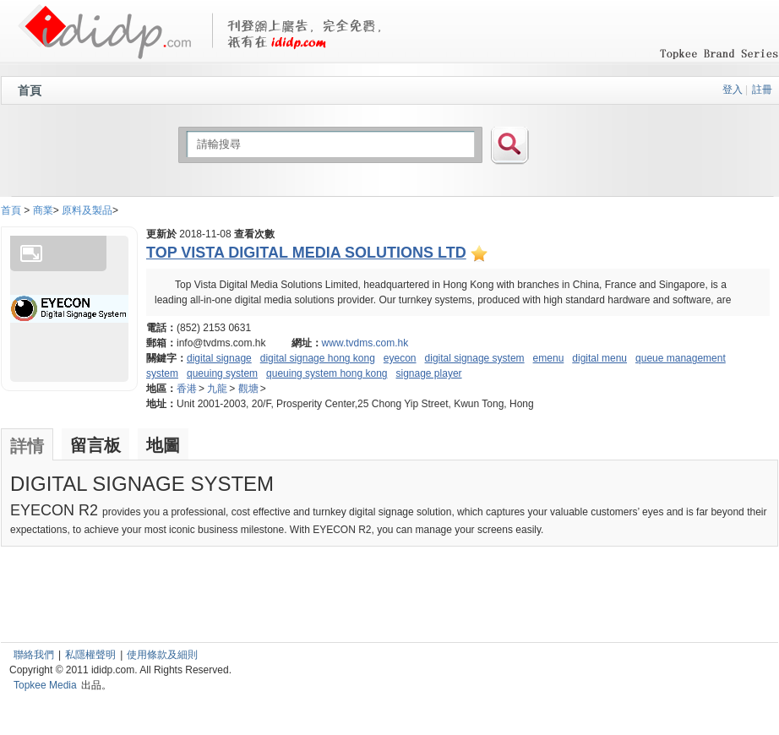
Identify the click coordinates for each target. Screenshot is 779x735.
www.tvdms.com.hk (365, 343)
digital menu (599, 358)
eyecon (400, 358)
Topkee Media (45, 685)
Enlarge (31, 253)
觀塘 (248, 389)
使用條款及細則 (162, 655)
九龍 (217, 389)
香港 (187, 389)
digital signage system (475, 358)
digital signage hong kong (317, 358)
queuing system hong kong (326, 373)
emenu (548, 358)
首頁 (29, 90)
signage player (429, 373)
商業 (43, 210)
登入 (732, 89)
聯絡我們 (34, 655)
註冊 (762, 89)
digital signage (219, 358)
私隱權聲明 (90, 655)
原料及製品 (87, 210)
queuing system (222, 373)
